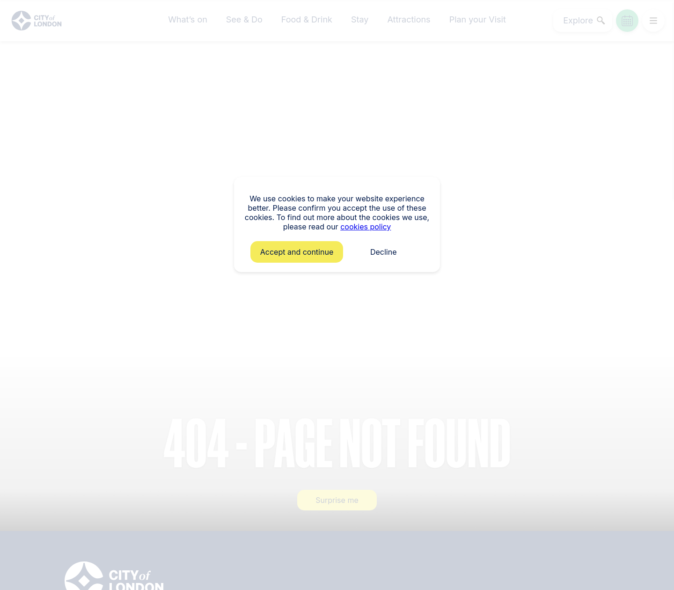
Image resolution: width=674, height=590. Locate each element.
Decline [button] (383, 252)
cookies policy (365, 226)
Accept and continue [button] (296, 252)
